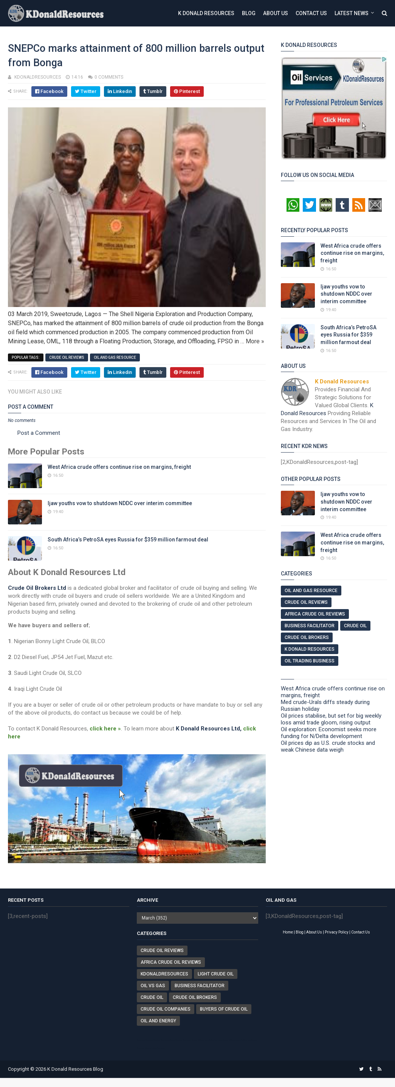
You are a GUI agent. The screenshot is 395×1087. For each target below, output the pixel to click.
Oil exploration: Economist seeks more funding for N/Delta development (328, 733)
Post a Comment (38, 433)
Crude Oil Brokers (307, 637)
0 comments (108, 77)
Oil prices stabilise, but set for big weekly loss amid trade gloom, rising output (331, 719)
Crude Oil (355, 625)
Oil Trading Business (310, 661)
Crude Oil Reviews (66, 357)
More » (255, 341)
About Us (275, 13)
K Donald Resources (206, 13)
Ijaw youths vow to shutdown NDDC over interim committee (120, 503)
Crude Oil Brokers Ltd (37, 588)
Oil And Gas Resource (115, 357)
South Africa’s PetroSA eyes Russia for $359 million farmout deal (128, 540)
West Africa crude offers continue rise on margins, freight (119, 467)
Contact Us (311, 13)
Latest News (352, 13)
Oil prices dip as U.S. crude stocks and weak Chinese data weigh (328, 746)
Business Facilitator (310, 625)
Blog (249, 13)
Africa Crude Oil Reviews (315, 614)
